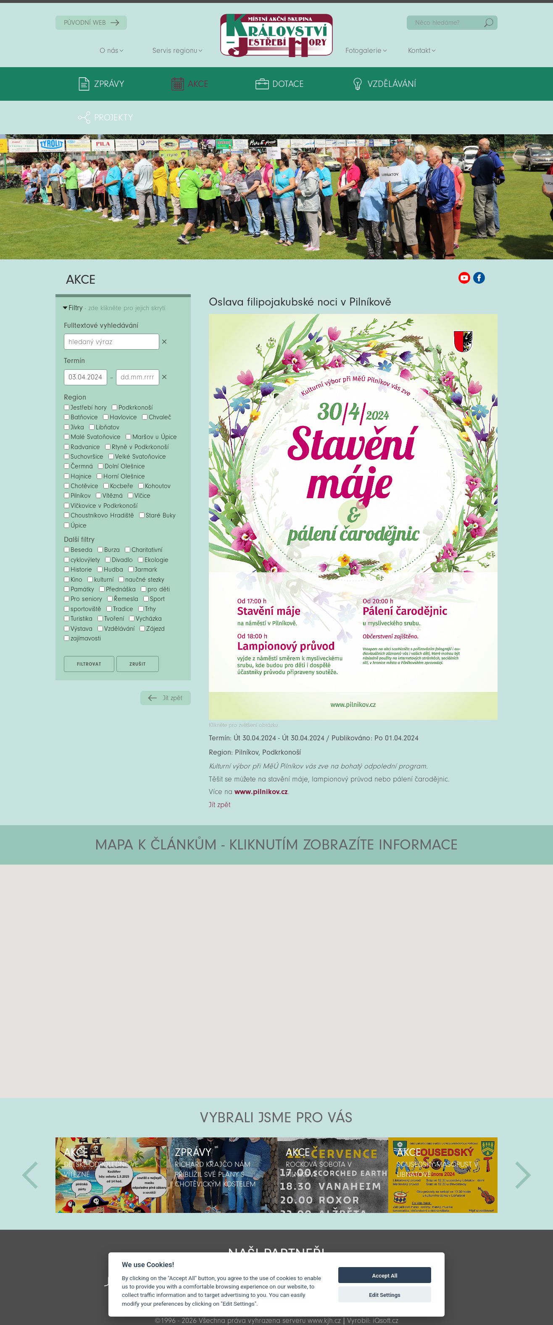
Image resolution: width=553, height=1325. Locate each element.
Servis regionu (175, 50)
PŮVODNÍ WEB (85, 22)
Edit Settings (384, 1295)
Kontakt (419, 50)
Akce (182, 83)
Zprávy (109, 83)
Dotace (255, 83)
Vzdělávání (343, 83)
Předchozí (30, 1141)
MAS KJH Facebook (479, 244)
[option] (110, 1141)
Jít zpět (172, 664)
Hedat (488, 22)
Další (523, 1141)
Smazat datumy (164, 343)
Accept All (385, 1276)
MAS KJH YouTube (464, 244)
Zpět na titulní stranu (276, 35)
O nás (109, 50)
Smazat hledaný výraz (164, 308)
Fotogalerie (363, 50)
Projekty (437, 83)
